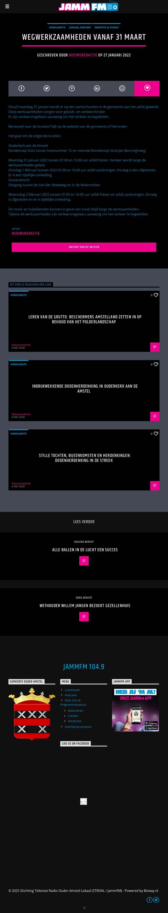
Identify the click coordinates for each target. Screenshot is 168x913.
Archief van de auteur (84, 247)
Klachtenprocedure (78, 727)
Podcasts (71, 695)
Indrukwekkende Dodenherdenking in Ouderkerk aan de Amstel (85, 389)
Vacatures (75, 721)
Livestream (72, 690)
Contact (73, 716)
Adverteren (75, 711)
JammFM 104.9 (83, 667)
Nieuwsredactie (83, 55)
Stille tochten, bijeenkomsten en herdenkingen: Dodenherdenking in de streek (85, 458)
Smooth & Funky (107, 27)
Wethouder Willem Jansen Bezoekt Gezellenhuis (85, 605)
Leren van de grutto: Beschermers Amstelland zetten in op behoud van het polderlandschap (85, 319)
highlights (57, 27)
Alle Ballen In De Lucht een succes (85, 550)
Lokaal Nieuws (80, 27)
